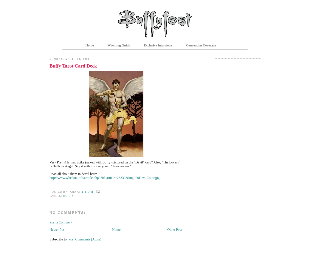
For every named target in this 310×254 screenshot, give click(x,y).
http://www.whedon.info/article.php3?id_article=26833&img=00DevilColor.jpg (105, 178)
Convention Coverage (201, 45)
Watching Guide (118, 45)
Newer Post (57, 229)
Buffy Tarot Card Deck (73, 66)
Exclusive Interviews (158, 45)
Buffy (68, 195)
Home (89, 45)
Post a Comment (61, 222)
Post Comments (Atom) (84, 239)
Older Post (174, 229)
